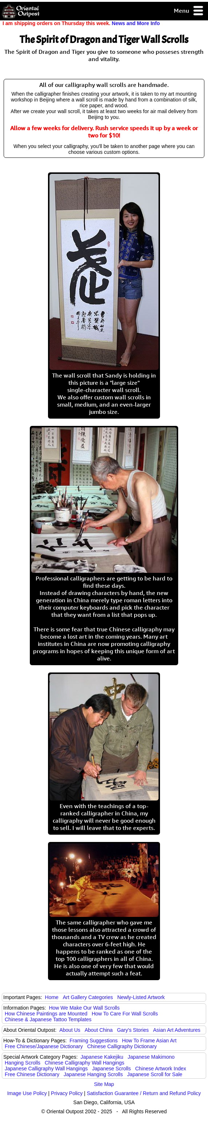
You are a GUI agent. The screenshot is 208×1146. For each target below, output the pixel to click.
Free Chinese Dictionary (32, 1074)
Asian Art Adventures (176, 1030)
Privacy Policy (67, 1093)
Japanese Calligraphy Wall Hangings (46, 1068)
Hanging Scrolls (22, 1063)
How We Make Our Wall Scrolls (84, 1008)
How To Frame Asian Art (149, 1040)
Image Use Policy (27, 1093)
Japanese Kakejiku (102, 1057)
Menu (189, 11)
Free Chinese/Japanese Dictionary (44, 1046)
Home (52, 997)
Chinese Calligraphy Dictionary (122, 1046)
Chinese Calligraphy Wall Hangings (84, 1063)
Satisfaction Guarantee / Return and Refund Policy (144, 1093)
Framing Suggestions (93, 1040)
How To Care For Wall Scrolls (125, 1014)
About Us (69, 1030)
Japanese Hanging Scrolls (93, 1074)
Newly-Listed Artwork (141, 997)
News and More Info (136, 23)
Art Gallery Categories (88, 997)
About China (99, 1030)
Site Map (104, 1084)
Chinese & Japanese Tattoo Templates (48, 1019)
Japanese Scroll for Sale (155, 1074)
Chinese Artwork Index (160, 1068)
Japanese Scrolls (111, 1068)
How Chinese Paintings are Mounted (46, 1014)
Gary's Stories (133, 1030)
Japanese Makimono (151, 1057)
